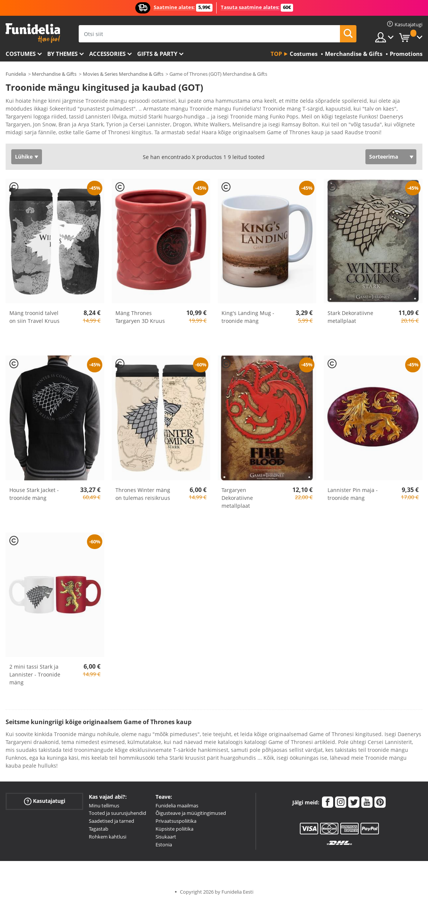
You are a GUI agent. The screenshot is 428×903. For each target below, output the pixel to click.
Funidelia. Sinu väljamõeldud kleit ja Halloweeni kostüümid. (33, 33)
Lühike (24, 156)
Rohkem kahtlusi (107, 836)
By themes (62, 53)
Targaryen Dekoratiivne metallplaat (237, 497)
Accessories (107, 53)
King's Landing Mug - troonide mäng (247, 316)
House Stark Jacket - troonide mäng (34, 493)
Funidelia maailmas (177, 805)
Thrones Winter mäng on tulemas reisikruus (142, 493)
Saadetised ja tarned (111, 821)
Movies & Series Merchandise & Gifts (123, 73)
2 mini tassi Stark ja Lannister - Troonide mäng (34, 674)
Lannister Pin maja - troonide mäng (353, 493)
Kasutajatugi (44, 801)
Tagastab (98, 828)
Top (276, 53)
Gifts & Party (157, 53)
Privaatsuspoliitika (176, 821)
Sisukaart (166, 836)
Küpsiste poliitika (174, 828)
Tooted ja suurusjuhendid (117, 813)
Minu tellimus (104, 805)
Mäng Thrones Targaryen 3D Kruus (140, 316)
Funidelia (16, 73)
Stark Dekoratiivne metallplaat (350, 316)
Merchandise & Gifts (54, 73)
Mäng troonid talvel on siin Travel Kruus (34, 316)
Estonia (164, 844)
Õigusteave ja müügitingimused (191, 813)
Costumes (21, 53)
